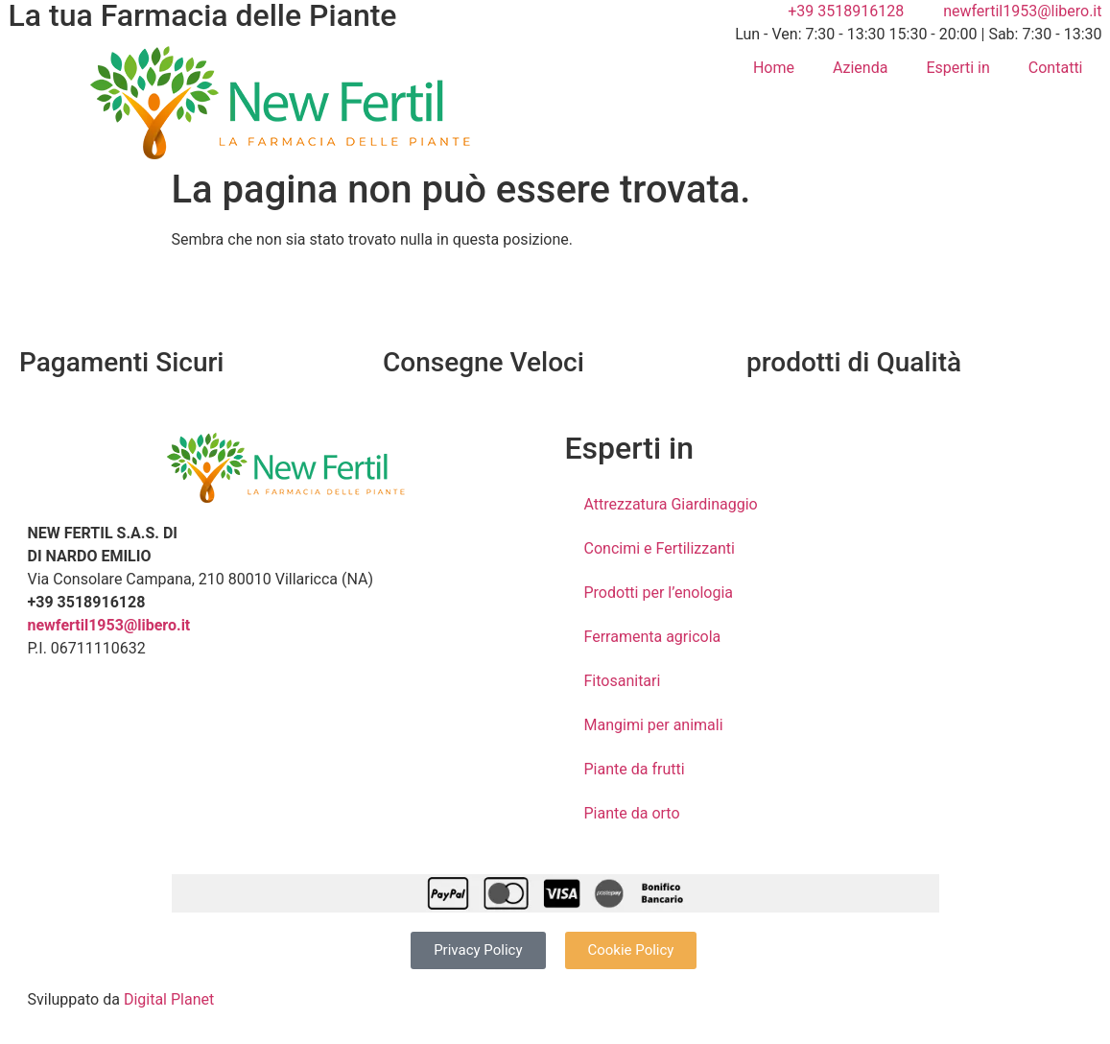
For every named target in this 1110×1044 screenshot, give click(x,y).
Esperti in (957, 68)
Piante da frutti (634, 769)
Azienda (860, 68)
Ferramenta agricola (652, 637)
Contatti (1055, 68)
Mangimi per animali (653, 725)
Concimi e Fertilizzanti (659, 548)
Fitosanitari (622, 681)
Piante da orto (632, 813)
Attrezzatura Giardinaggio (671, 504)
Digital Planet (169, 999)
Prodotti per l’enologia (659, 592)
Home (773, 68)
